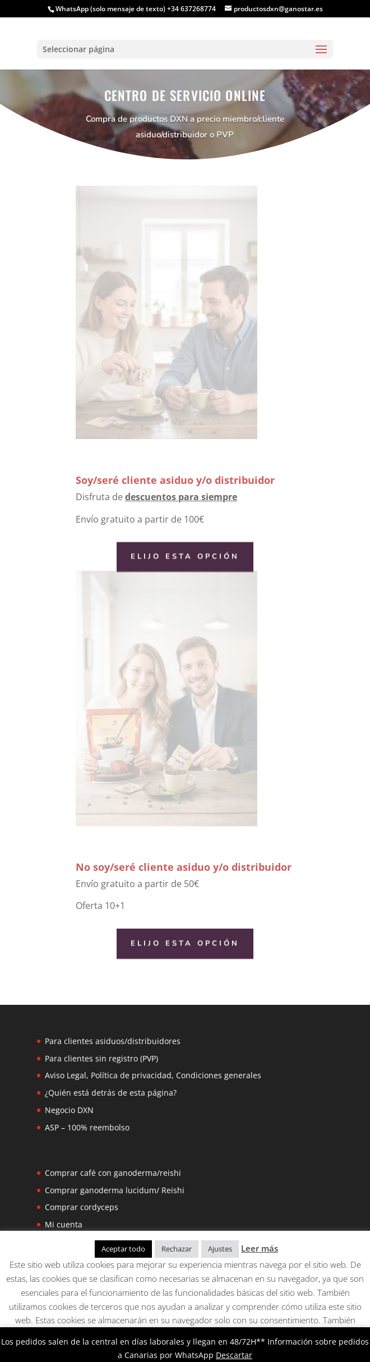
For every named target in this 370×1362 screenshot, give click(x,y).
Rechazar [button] (176, 1249)
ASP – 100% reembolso (87, 1127)
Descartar (234, 1355)
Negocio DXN (69, 1110)
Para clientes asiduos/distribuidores (113, 1041)
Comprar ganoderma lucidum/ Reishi (114, 1190)
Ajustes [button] (220, 1249)
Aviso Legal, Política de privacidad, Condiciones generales (153, 1075)
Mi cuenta (63, 1224)
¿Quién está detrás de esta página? (111, 1092)
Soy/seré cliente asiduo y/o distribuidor (175, 480)
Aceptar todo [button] (123, 1249)
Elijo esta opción (185, 557)
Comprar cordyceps (81, 1207)
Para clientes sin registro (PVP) (101, 1058)
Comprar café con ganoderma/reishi (113, 1172)
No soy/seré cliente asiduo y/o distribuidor (184, 867)
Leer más (259, 1248)
